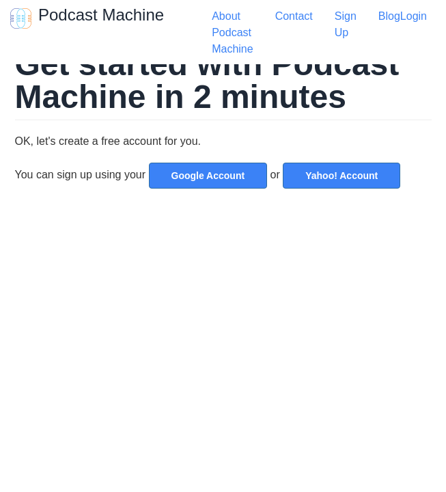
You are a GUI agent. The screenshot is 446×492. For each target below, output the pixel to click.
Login (413, 16)
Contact (294, 16)
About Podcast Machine (232, 32)
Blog (389, 16)
